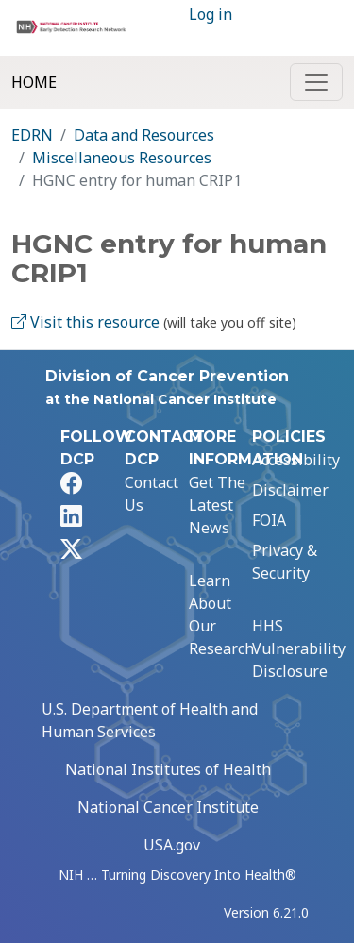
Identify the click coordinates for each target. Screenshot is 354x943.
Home (34, 82)
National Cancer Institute (168, 807)
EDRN (32, 135)
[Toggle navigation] (316, 82)
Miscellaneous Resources (121, 157)
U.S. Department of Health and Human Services (150, 720)
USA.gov (171, 844)
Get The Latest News (217, 505)
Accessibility (296, 459)
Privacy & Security (284, 561)
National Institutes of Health (168, 769)
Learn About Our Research (221, 614)
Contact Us (151, 493)
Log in (210, 14)
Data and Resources (144, 135)
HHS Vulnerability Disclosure (299, 648)
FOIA (269, 520)
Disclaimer (290, 490)
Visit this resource (85, 322)
